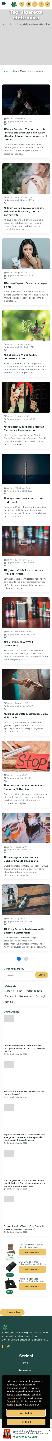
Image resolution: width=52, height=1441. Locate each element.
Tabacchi (10, 996)
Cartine (9, 990)
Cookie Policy (13, 1401)
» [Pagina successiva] (33, 958)
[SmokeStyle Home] (14, 4)
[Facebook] (41, 4)
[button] (28, 4)
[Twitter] (47, 4)
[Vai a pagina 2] (26, 959)
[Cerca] (21, 4)
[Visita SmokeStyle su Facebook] (2, 1347)
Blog (14, 71)
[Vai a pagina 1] (19, 959)
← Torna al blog (12, 1312)
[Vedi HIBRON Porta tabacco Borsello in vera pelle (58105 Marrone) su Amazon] (11, 1249)
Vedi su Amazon (32, 1252)
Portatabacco (34, 990)
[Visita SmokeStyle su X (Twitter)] (8, 1347)
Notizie (9, 1001)
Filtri (20, 990)
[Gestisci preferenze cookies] (28, 4)
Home (5, 71)
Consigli (40, 996)
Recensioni (25, 996)
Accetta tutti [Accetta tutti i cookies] (26, 1413)
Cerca (42, 974)
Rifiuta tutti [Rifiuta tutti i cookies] (26, 1422)
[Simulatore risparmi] (35, 4)
